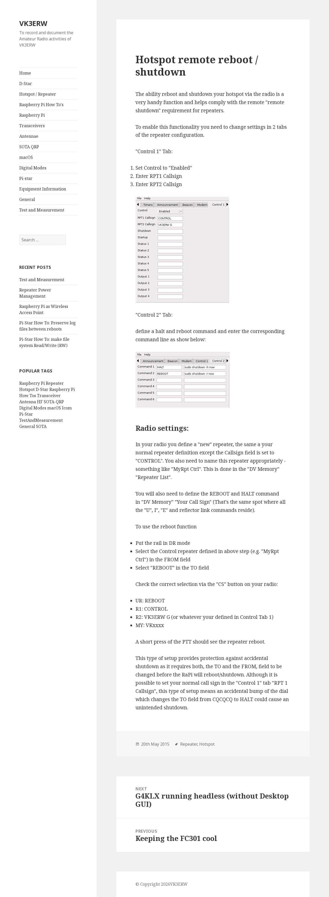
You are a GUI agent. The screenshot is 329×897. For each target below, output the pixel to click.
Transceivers (32, 126)
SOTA (41, 426)
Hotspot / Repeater (37, 94)
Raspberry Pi (32, 115)
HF (40, 402)
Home (25, 73)
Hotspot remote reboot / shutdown (196, 65)
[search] (42, 240)
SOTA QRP (29, 147)
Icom (67, 408)
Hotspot (27, 389)
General (27, 199)
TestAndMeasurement (41, 420)
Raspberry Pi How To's (41, 104)
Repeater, (189, 744)
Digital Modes (32, 168)
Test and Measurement (41, 210)
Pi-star (25, 178)
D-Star (25, 83)
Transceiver (49, 395)
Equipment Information (42, 189)
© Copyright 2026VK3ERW (161, 884)
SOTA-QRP (54, 402)
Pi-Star (26, 414)
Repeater (55, 383)
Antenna (27, 402)
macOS (26, 157)
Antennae (28, 136)
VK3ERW (33, 23)
